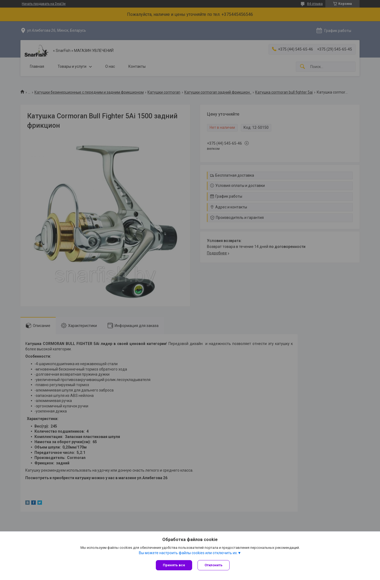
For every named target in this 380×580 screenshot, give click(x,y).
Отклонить (214, 565)
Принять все (174, 565)
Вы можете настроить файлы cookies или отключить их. (188, 553)
